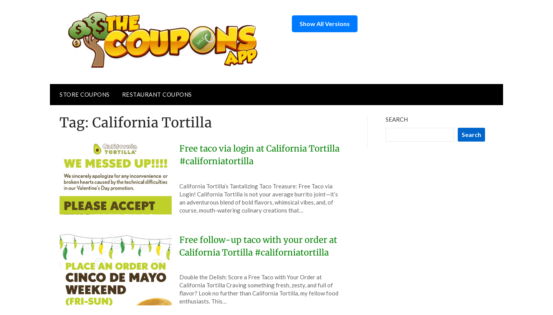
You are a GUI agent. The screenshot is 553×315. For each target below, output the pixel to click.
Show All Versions (325, 23)
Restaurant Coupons (157, 94)
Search (397, 119)
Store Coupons (85, 94)
